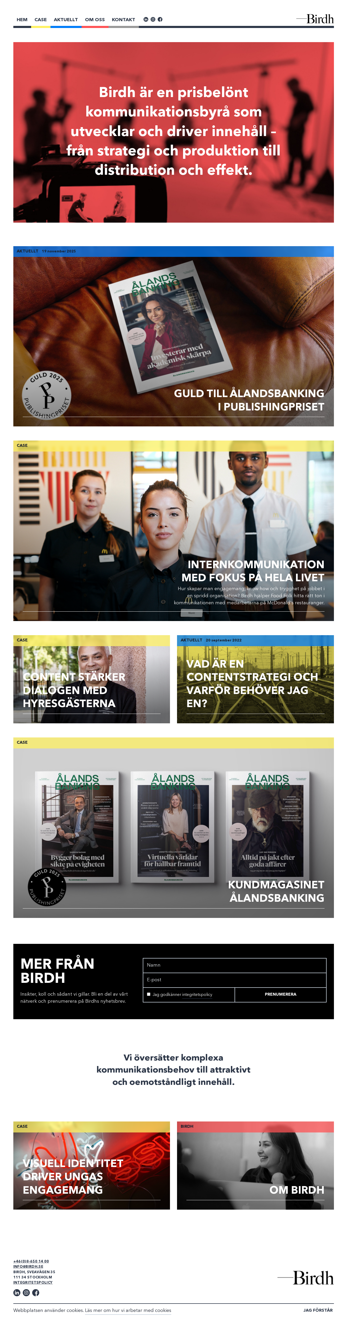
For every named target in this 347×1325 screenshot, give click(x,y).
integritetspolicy (197, 995)
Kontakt (123, 20)
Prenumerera (280, 995)
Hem (22, 20)
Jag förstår (318, 1311)
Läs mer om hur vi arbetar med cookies (128, 1310)
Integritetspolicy (33, 1282)
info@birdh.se (28, 1266)
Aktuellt (66, 20)
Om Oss (95, 20)
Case (41, 20)
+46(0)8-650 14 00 (31, 1261)
